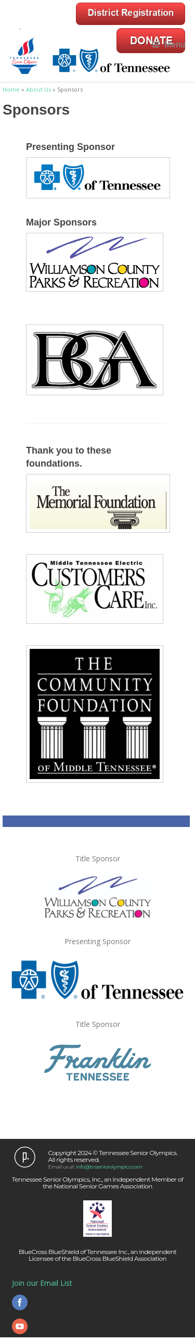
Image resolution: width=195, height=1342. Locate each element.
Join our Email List (42, 1283)
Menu (168, 44)
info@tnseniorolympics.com (109, 1166)
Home (11, 89)
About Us (38, 89)
